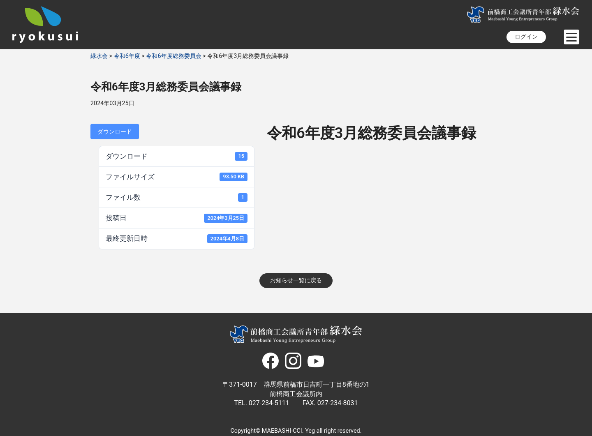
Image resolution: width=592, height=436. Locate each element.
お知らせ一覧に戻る (296, 280)
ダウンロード (114, 131)
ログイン (526, 36)
